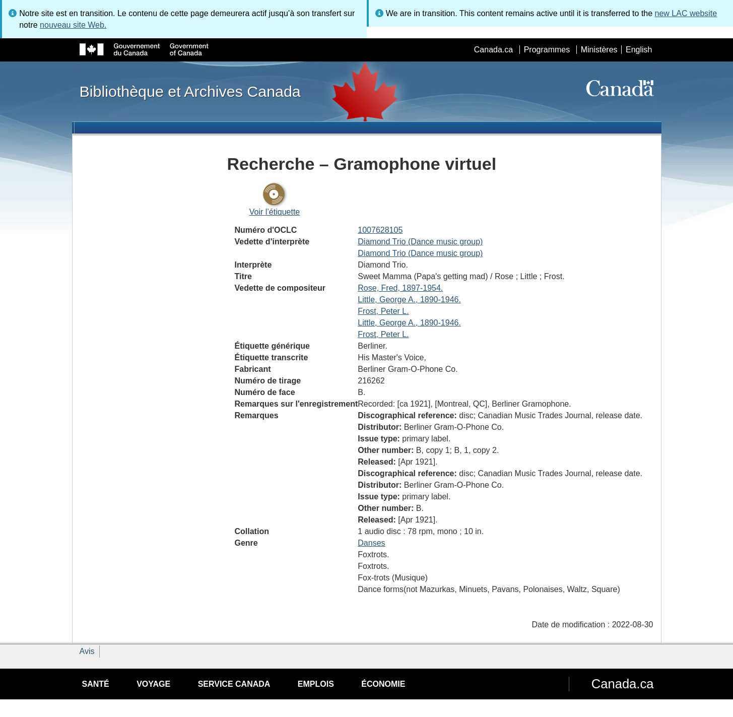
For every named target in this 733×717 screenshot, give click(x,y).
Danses (371, 543)
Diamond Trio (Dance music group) (420, 241)
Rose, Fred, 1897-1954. (400, 288)
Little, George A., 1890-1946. (409, 299)
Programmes (547, 49)
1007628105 (380, 230)
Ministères (599, 49)
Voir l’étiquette (274, 212)
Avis (87, 651)
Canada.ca (493, 49)
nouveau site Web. (73, 25)
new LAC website (686, 13)
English (639, 49)
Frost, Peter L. (383, 311)
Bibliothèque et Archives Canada (190, 91)
